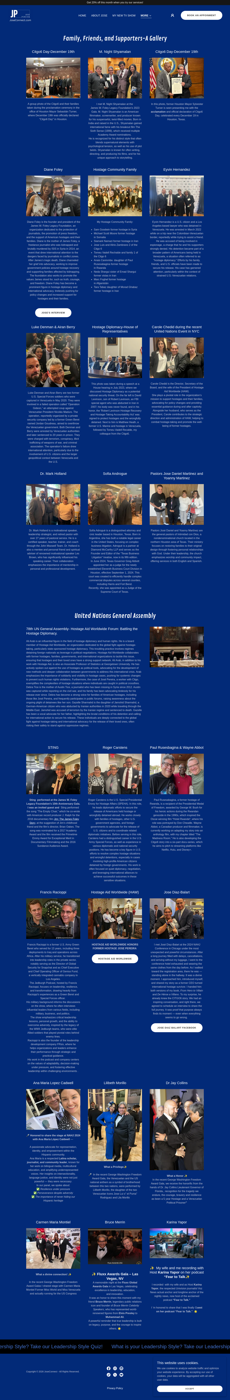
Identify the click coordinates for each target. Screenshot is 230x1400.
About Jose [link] (99, 15)
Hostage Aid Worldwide (115, 958)
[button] (146, 16)
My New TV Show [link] (123, 15)
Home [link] (82, 15)
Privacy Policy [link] (115, 1388)
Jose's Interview (53, 312)
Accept (194, 1388)
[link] (20, 15)
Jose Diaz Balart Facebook (176, 1027)
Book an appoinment (201, 15)
